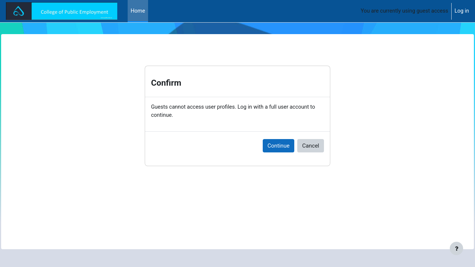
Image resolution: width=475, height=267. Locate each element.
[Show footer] (456, 248)
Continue (279, 146)
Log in (461, 11)
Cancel (310, 146)
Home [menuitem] (138, 11)
